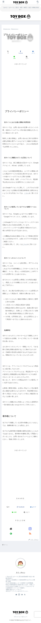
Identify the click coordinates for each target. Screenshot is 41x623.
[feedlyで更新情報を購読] (11, 533)
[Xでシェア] (8, 52)
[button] (27, 57)
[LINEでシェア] (14, 57)
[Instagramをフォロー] (30, 529)
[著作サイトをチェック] (11, 529)
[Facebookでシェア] (20, 52)
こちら (26, 193)
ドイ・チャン (20, 572)
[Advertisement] (20, 86)
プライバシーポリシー (20, 617)
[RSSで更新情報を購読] (30, 533)
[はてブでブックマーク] (33, 52)
